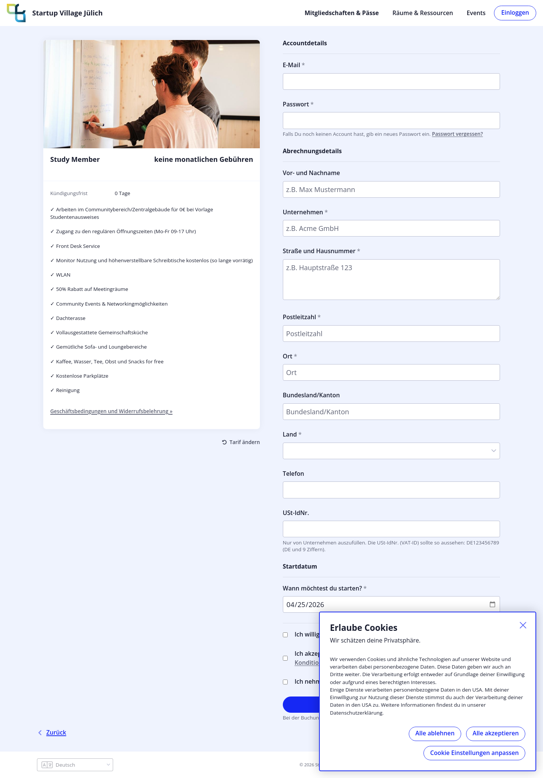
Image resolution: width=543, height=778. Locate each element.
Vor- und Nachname (311, 172)
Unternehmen (303, 211)
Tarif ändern (245, 441)
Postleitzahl (299, 316)
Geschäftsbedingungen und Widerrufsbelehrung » (111, 410)
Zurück (51, 732)
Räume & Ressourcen (423, 12)
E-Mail (291, 64)
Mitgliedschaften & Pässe (342, 12)
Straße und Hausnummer (319, 250)
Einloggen (515, 12)
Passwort (296, 103)
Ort (287, 355)
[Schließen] (521, 624)
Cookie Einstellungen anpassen (473, 752)
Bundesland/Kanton (311, 395)
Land (290, 433)
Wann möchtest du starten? (322, 587)
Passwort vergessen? (457, 133)
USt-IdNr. (296, 512)
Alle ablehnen (432, 732)
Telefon (293, 473)
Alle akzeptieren (495, 732)
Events (476, 12)
